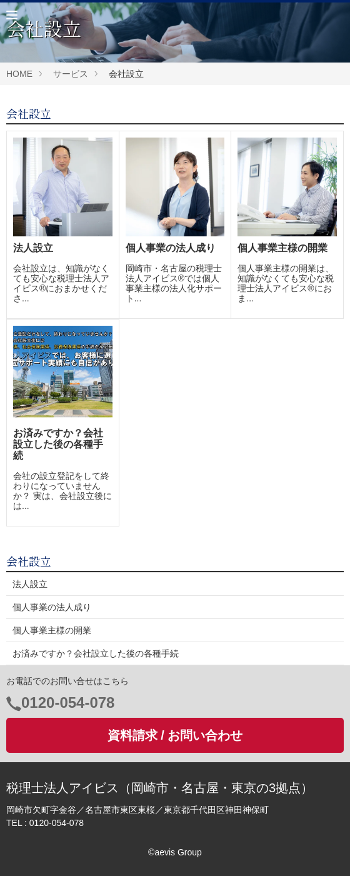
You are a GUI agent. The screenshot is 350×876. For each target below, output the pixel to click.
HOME (19, 74)
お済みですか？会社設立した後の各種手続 (95, 653)
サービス (70, 74)
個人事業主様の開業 (51, 630)
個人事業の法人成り (51, 607)
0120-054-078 (67, 702)
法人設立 (30, 584)
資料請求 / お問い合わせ (175, 735)
